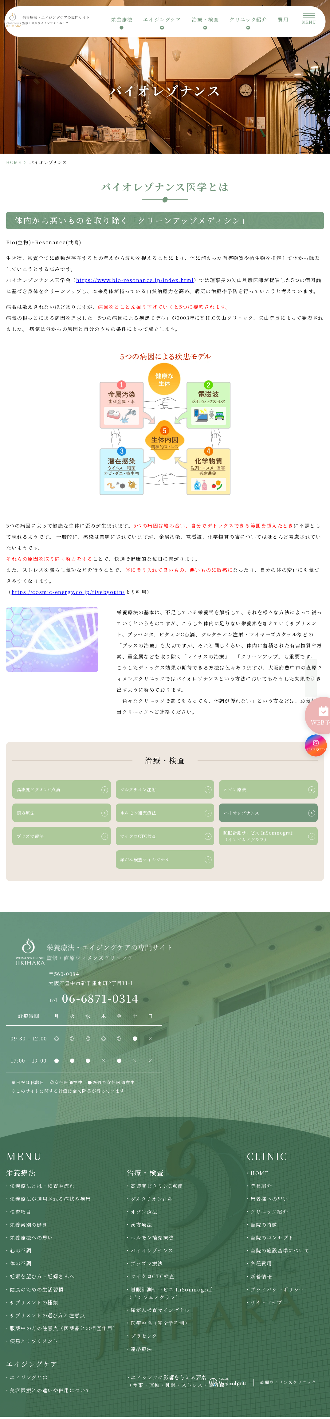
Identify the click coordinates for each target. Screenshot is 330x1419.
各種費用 (261, 1265)
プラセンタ (144, 1338)
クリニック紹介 (269, 1213)
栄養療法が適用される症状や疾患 (50, 1201)
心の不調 (20, 1252)
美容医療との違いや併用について (50, 1392)
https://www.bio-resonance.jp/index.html (135, 280)
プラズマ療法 (147, 1265)
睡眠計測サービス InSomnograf (170, 1295)
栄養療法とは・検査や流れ (42, 1188)
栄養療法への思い (31, 1239)
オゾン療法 (144, 1213)
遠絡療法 (141, 1351)
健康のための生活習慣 (37, 1291)
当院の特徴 (263, 1226)
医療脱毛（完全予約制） (160, 1325)
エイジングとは (29, 1379)
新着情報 (261, 1278)
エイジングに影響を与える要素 (178, 1383)
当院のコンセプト (272, 1239)
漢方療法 (141, 1226)
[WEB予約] (316, 708)
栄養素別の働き (29, 1226)
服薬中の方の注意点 (64, 1330)
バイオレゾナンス (152, 1252)
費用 (283, 21)
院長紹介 (261, 1188)
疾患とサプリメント (34, 1343)
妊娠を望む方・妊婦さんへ (42, 1278)
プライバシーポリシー (277, 1291)
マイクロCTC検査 (153, 1278)
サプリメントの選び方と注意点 (47, 1317)
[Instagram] (316, 733)
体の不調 (20, 1265)
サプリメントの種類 (34, 1304)
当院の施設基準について (280, 1252)
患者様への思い (269, 1201)
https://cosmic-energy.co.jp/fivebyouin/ (68, 592)
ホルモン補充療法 (152, 1239)
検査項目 (20, 1213)
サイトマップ (266, 1304)
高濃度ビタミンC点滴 (157, 1188)
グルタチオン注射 (152, 1201)
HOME (14, 162)
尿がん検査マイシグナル (160, 1312)
